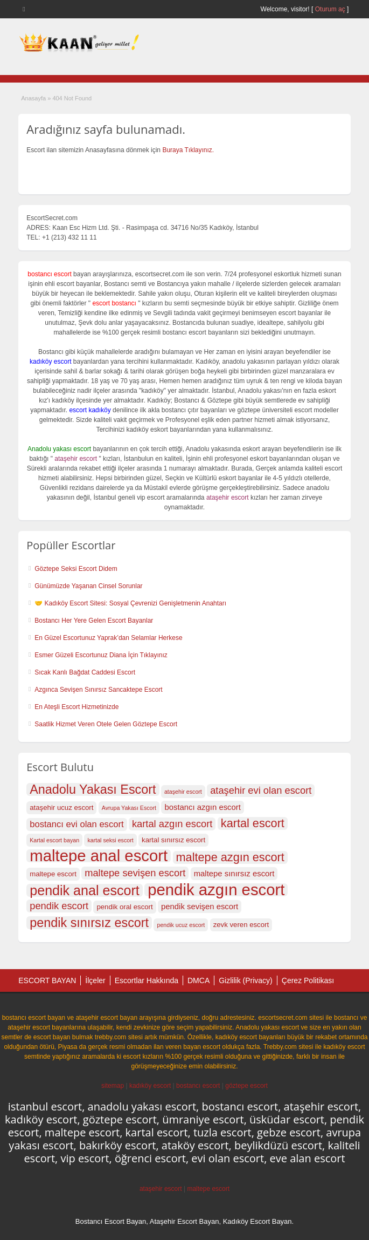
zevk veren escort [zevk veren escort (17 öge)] (241, 925)
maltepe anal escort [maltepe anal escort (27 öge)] (99, 855)
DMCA (198, 980)
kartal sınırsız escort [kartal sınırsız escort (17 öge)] (173, 840)
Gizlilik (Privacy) (246, 980)
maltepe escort (208, 1189)
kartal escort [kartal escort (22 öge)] (252, 823)
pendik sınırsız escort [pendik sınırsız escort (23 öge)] (89, 922)
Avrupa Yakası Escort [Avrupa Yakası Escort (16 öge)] (129, 808)
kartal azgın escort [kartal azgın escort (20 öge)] (172, 823)
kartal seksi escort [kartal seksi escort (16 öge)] (110, 840)
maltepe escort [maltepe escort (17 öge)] (53, 874)
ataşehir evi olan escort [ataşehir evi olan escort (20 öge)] (260, 790)
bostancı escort (198, 1085)
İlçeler (95, 980)
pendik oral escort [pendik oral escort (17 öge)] (124, 907)
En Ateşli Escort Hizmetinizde (76, 707)
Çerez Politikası (308, 980)
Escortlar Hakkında (146, 980)
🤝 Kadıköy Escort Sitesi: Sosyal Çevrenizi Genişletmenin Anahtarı (130, 603)
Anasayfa (33, 98)
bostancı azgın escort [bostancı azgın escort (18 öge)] (202, 807)
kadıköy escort (150, 1085)
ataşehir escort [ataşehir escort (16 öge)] (183, 791)
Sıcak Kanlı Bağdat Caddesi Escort (84, 672)
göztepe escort (246, 1085)
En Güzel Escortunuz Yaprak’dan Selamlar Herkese (108, 638)
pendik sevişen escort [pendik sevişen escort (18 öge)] (199, 906)
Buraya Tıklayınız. (188, 150)
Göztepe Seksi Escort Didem (75, 569)
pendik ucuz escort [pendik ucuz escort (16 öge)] (181, 925)
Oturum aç (331, 9)
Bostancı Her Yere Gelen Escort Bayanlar (93, 620)
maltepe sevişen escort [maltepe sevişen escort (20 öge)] (135, 872)
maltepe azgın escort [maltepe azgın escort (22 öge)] (230, 857)
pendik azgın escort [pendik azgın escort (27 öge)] (216, 889)
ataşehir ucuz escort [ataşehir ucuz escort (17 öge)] (61, 807)
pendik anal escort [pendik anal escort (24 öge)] (85, 890)
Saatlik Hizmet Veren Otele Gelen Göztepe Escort (105, 724)
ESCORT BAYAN (47, 980)
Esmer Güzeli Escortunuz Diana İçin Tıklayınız (101, 655)
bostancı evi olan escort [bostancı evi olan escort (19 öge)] (76, 824)
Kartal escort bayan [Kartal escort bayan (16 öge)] (54, 840)
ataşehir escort (161, 1189)
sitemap (112, 1085)
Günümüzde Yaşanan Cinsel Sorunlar (88, 586)
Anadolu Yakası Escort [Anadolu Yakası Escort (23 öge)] (93, 789)
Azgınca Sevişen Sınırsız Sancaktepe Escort (98, 689)
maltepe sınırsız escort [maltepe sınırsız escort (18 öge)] (234, 873)
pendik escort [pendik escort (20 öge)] (59, 905)
